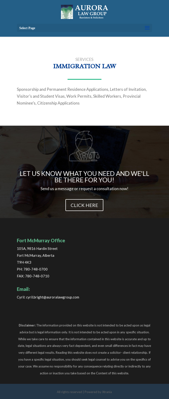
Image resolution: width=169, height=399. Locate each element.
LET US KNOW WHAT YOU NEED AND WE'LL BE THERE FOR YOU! (84, 177)
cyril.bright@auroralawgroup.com (52, 297)
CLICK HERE (84, 205)
